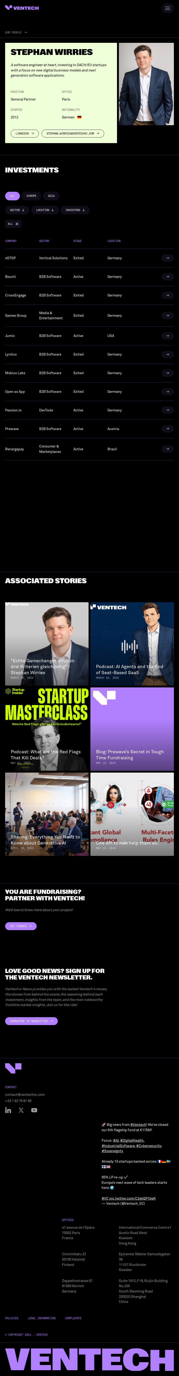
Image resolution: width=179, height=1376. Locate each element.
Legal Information (41, 1318)
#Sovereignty (112, 1151)
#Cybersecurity (148, 1146)
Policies (11, 1318)
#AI (116, 1140)
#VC (105, 1198)
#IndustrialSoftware (118, 1146)
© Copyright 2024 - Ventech (26, 1334)
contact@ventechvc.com (25, 1095)
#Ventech (138, 1125)
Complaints (73, 1318)
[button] (17, 210)
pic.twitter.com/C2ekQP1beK (132, 1198)
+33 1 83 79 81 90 (18, 1101)
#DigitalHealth (132, 1140)
